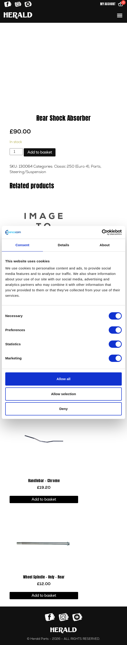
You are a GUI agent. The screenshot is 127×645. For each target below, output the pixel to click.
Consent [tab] (22, 245)
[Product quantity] (16, 151)
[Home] (18, 15)
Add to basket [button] (44, 499)
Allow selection (63, 394)
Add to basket (39, 152)
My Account (108, 4)
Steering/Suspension (28, 172)
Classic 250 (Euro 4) (71, 166)
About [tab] (105, 245)
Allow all (64, 379)
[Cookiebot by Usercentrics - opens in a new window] (102, 232)
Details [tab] (63, 245)
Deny (63, 409)
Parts (96, 166)
